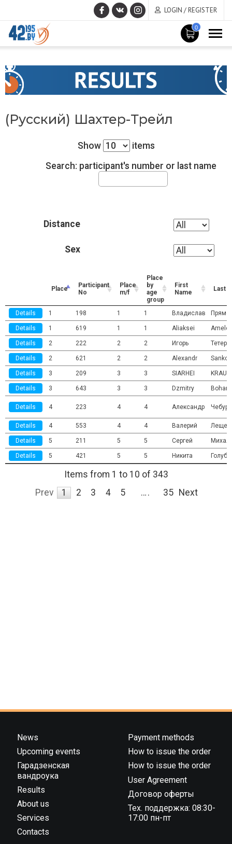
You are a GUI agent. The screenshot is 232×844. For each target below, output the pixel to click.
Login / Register (190, 10)
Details (26, 313)
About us (33, 804)
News (27, 737)
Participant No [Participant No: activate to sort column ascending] (93, 289)
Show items (116, 145)
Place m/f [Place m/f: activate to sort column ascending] (128, 289)
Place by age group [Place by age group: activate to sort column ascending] (155, 288)
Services (33, 818)
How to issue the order (169, 751)
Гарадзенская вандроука (43, 770)
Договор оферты (161, 794)
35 (168, 492)
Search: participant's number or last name (131, 173)
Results (31, 790)
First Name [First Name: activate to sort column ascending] (183, 289)
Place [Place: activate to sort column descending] (59, 288)
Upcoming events (48, 751)
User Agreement (157, 780)
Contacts (33, 832)
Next (188, 492)
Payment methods (161, 737)
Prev (44, 492)
